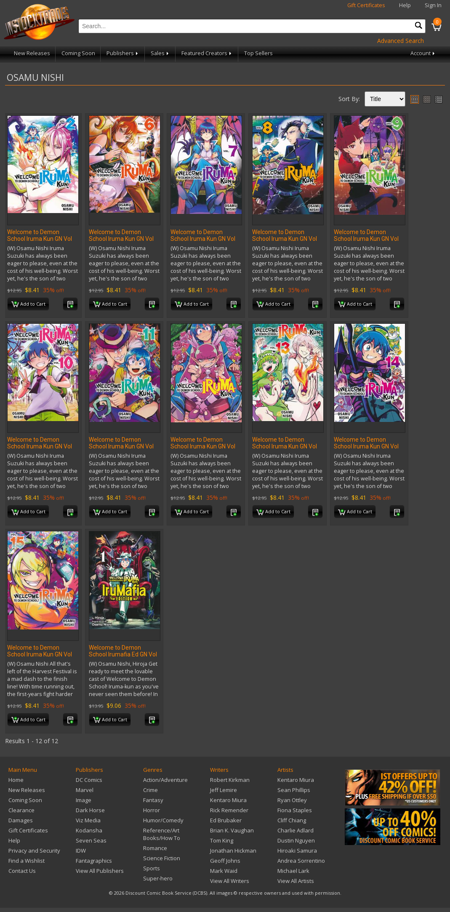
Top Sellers (258, 53)
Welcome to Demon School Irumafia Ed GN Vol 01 (123, 654)
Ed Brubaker (226, 820)
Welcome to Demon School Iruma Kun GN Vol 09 (366, 239)
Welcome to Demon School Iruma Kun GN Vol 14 (366, 446)
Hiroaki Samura (297, 850)
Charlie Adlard (295, 830)
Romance (155, 848)
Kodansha (89, 830)
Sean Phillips (293, 790)
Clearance (21, 810)
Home (16, 780)
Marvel (84, 790)
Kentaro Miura (228, 800)
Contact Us (22, 871)
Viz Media (88, 820)
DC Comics (89, 780)
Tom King (221, 840)
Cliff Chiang (291, 820)
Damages (20, 820)
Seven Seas (91, 840)
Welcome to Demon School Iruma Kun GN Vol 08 (284, 239)
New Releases (32, 53)
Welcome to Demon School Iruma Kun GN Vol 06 (121, 239)
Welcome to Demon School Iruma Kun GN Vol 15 (39, 654)
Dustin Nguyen (296, 840)
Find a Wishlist (26, 860)
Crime (150, 790)
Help (405, 5)
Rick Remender (229, 810)
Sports (151, 868)
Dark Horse (90, 810)
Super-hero (158, 878)
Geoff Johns (225, 860)
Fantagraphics (94, 860)
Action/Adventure (165, 780)
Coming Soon (78, 53)
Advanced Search (400, 41)
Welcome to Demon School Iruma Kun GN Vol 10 (39, 446)
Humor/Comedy (163, 820)
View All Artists (295, 881)
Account (423, 53)
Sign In (433, 5)
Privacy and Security (34, 850)
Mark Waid (223, 871)
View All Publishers (100, 871)
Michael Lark (293, 871)
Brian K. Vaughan (232, 830)
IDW (81, 850)
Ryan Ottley (292, 800)
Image (83, 800)
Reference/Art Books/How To (161, 834)
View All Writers (229, 881)
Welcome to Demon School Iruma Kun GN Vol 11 (121, 446)
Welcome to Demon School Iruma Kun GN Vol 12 (202, 446)
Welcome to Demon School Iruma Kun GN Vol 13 (284, 446)
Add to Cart (28, 304)
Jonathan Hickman (233, 850)
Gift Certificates (366, 5)
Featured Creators (207, 53)
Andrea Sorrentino (301, 860)
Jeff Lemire (223, 790)
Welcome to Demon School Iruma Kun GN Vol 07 (202, 239)
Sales (160, 53)
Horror (151, 810)
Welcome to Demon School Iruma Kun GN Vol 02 (39, 239)
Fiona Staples (294, 810)
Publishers (123, 53)
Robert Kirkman (230, 780)
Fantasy (153, 800)
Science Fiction (161, 858)
